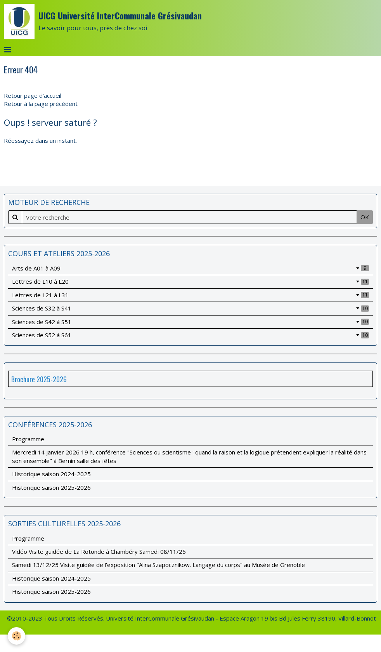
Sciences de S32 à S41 (190, 308)
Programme (28, 439)
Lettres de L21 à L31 (190, 295)
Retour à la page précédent (41, 104)
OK (364, 217)
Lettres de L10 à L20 (190, 281)
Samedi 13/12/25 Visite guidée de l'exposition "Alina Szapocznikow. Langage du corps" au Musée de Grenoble (158, 565)
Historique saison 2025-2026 (51, 487)
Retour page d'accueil (32, 95)
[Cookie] (16, 636)
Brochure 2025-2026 (39, 379)
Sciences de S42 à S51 (190, 322)
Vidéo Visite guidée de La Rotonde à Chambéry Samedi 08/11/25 (99, 551)
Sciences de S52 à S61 (190, 335)
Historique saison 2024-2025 (51, 474)
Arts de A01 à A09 (190, 268)
